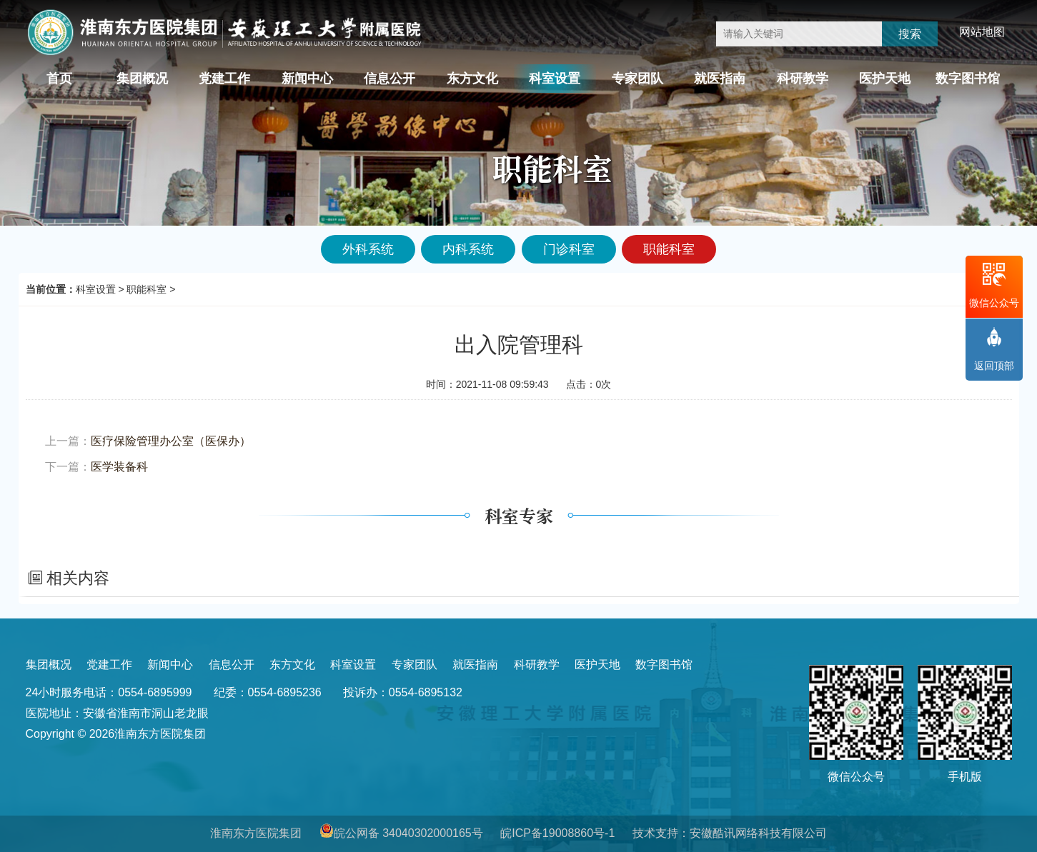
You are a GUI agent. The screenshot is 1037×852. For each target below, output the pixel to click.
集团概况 (142, 78)
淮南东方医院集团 (256, 833)
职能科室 (146, 289)
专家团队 (637, 78)
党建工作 (224, 78)
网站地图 (982, 32)
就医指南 (719, 78)
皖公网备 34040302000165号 (408, 833)
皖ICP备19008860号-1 (557, 833)
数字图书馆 (968, 78)
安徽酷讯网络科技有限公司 (758, 833)
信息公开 (389, 78)
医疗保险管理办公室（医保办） (171, 441)
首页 (59, 78)
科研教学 (802, 78)
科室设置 (554, 78)
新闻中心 (307, 78)
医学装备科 (119, 467)
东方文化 (472, 78)
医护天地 (885, 78)
